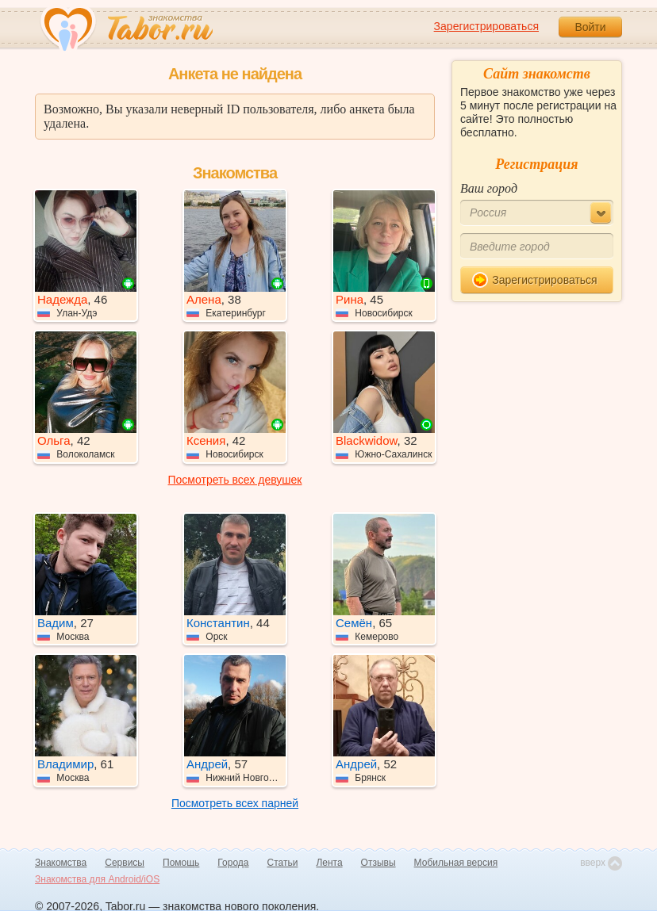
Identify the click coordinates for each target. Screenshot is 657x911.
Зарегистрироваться (486, 26)
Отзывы (378, 862)
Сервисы (124, 862)
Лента (329, 862)
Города (232, 862)
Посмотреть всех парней (234, 803)
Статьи (282, 862)
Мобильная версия (456, 862)
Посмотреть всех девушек (235, 479)
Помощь (181, 862)
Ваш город (488, 188)
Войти (589, 27)
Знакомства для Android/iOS (97, 879)
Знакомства (60, 862)
